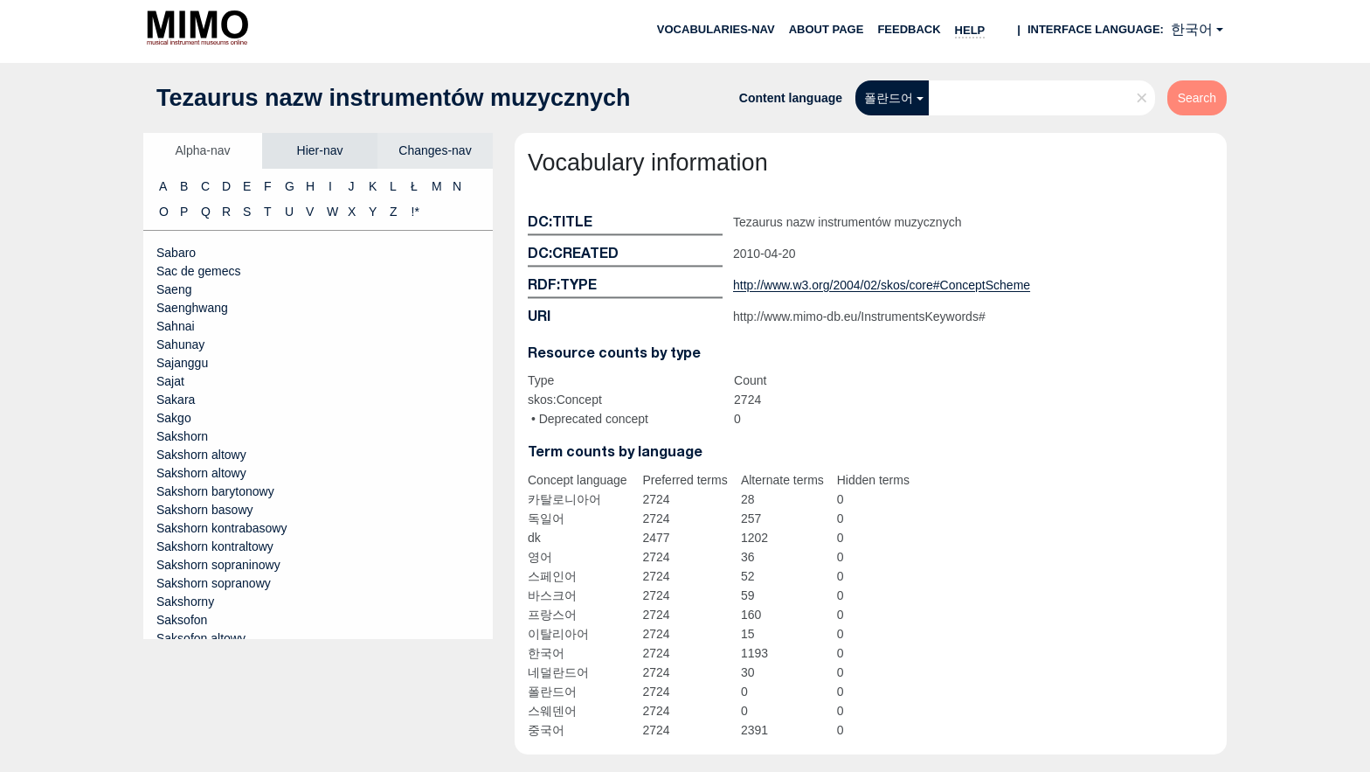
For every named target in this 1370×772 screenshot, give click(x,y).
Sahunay (180, 344)
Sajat (170, 381)
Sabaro (176, 253)
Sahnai (175, 326)
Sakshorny (185, 602)
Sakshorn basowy (204, 510)
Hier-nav (320, 150)
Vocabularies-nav (716, 29)
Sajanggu (182, 363)
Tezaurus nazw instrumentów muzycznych (393, 98)
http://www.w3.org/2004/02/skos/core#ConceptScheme (881, 285)
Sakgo (173, 418)
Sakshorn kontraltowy (214, 546)
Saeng (173, 289)
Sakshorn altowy (201, 455)
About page (826, 29)
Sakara (175, 400)
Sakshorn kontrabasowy (221, 528)
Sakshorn (182, 436)
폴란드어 (888, 98)
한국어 (1192, 29)
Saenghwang (192, 308)
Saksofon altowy (201, 638)
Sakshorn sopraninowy (218, 565)
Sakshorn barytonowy (215, 491)
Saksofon (181, 620)
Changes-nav (434, 150)
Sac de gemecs (198, 271)
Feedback (908, 29)
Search (1197, 98)
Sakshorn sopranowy (213, 583)
